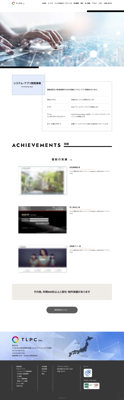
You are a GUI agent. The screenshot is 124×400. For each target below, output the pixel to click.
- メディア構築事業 (21, 378)
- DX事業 (19, 376)
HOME (44, 3)
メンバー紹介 (20, 383)
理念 (81, 3)
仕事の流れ (19, 386)
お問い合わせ (108, 3)
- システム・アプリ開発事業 (24, 371)
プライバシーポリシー (63, 366)
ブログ (100, 3)
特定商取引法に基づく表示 (65, 369)
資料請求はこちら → (61, 310)
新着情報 (19, 366)
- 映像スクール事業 (21, 381)
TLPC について (20, 369)
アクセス (94, 3)
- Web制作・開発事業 (22, 374)
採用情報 (44, 369)
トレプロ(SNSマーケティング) (63, 3)
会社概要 (76, 3)
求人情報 (87, 3)
